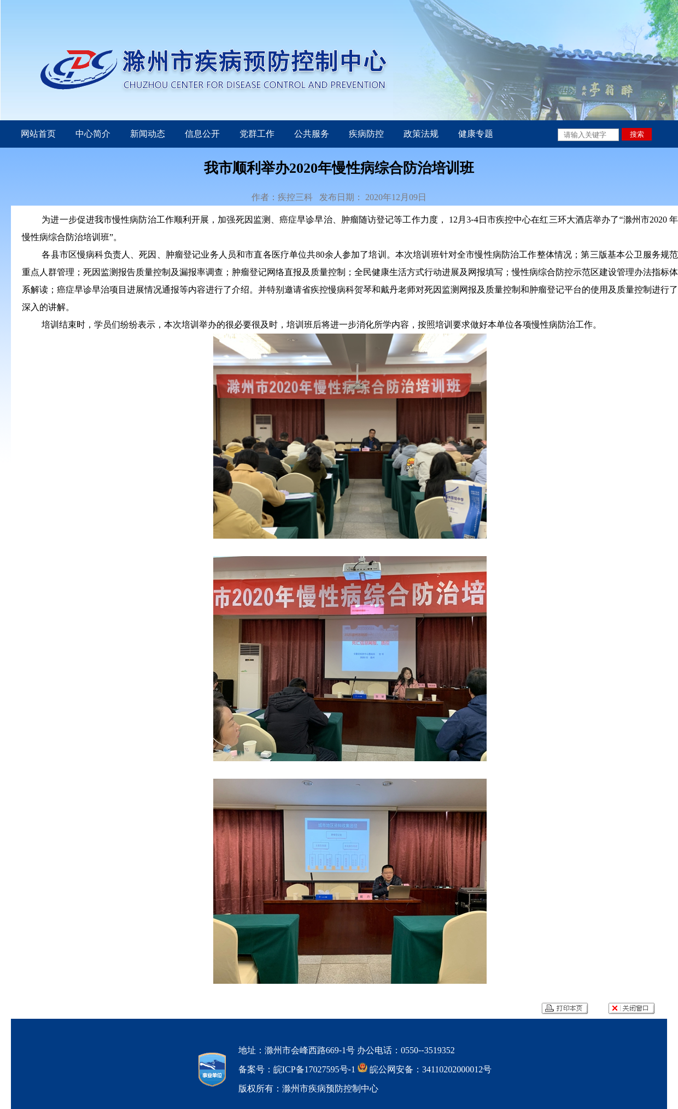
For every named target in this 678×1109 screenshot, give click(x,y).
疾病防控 (366, 133)
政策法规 (421, 133)
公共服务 (311, 133)
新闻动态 (147, 133)
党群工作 (256, 133)
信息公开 (202, 133)
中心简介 (92, 133)
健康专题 (475, 133)
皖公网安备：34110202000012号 (429, 1069)
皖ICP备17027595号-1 (314, 1069)
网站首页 (38, 133)
